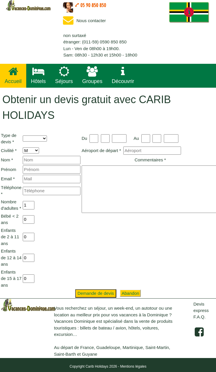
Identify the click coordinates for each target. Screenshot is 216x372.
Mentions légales (133, 366)
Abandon (130, 293)
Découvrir (123, 75)
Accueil (13, 75)
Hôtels (38, 75)
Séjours (64, 75)
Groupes (92, 75)
